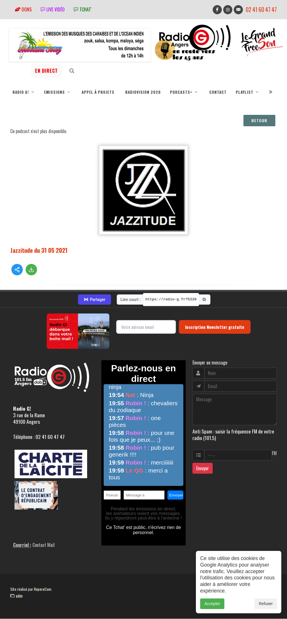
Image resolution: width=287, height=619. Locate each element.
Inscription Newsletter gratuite (214, 327)
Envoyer (202, 468)
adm (16, 596)
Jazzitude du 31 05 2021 (38, 250)
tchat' (82, 9)
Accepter (212, 613)
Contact (218, 92)
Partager (94, 300)
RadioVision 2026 (143, 92)
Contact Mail (43, 545)
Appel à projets (98, 92)
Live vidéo (53, 9)
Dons (23, 9)
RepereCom (42, 589)
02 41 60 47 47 (261, 9)
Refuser (266, 613)
